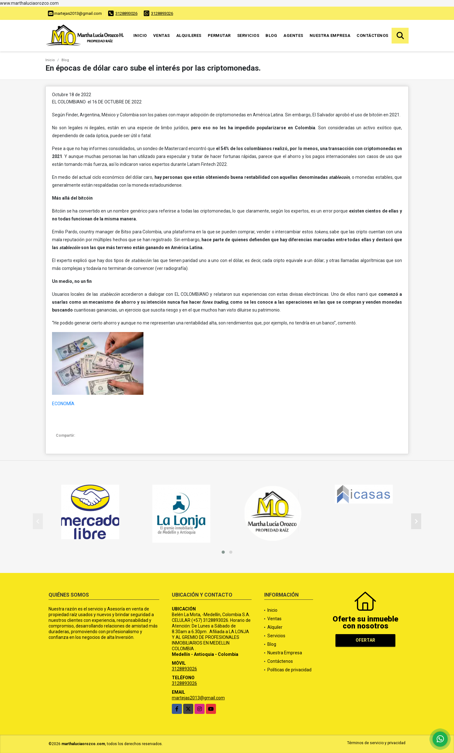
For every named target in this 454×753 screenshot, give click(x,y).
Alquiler (274, 627)
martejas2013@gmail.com (198, 697)
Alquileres (188, 35)
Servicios (248, 35)
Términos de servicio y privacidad (376, 743)
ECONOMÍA (63, 403)
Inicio (140, 35)
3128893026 (126, 13)
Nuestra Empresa (330, 35)
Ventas (161, 35)
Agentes (293, 35)
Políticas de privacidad (289, 669)
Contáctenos (372, 35)
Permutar (219, 35)
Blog (271, 35)
